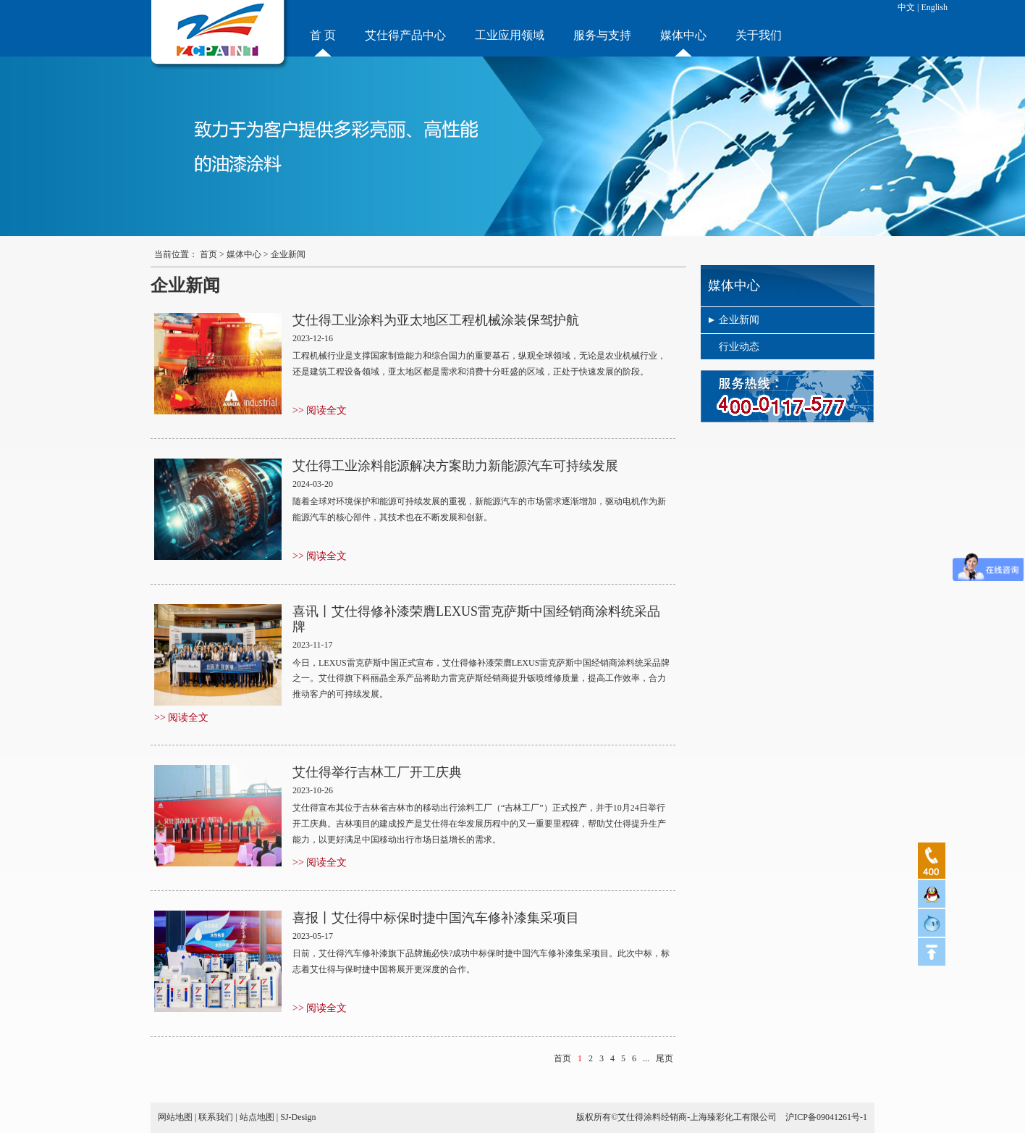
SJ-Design (298, 1117)
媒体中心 (683, 35)
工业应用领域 (509, 35)
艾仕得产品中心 (405, 35)
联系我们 (215, 1117)
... (646, 1058)
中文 (906, 7)
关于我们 (758, 35)
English (934, 7)
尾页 (664, 1058)
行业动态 (739, 346)
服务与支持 (602, 35)
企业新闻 (739, 319)
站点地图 (257, 1117)
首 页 (323, 35)
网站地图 (175, 1117)
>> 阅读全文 (319, 410)
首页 (208, 254)
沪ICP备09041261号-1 (826, 1117)
